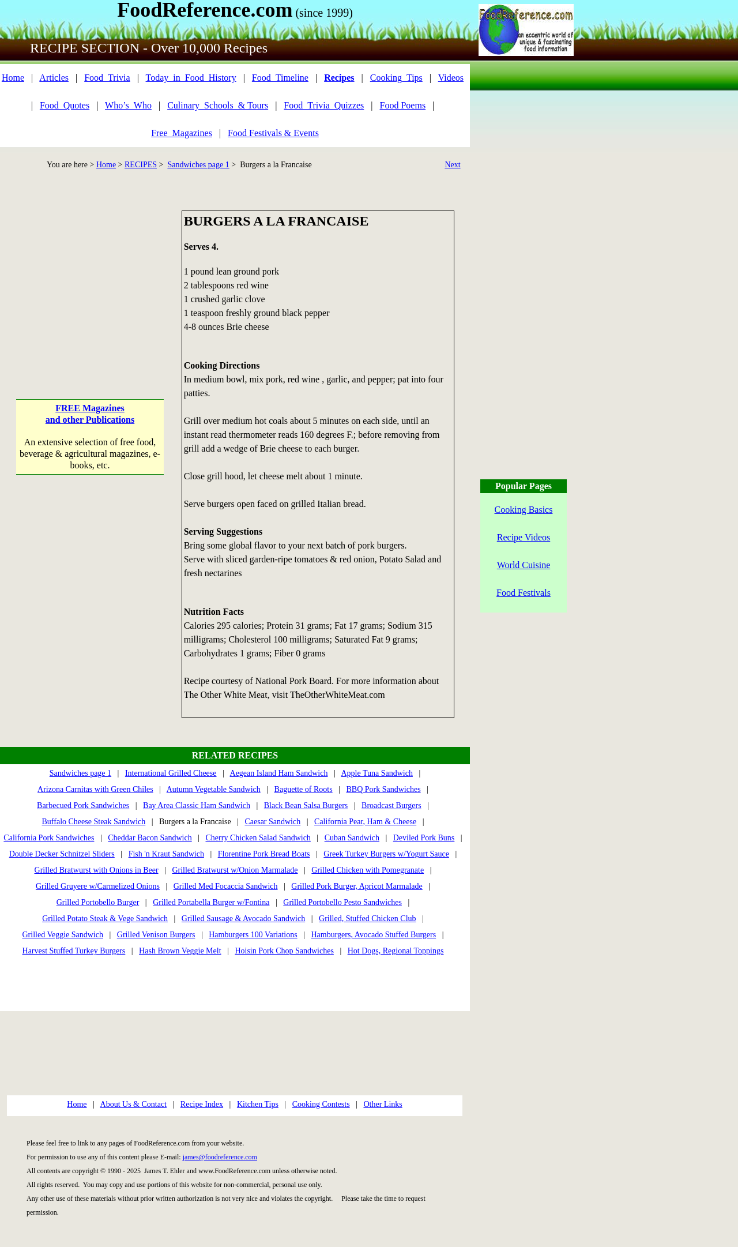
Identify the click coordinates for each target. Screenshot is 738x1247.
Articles (54, 77)
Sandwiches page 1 (198, 164)
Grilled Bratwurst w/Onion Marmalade (235, 870)
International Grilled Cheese (171, 773)
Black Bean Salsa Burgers (306, 805)
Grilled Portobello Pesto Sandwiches (342, 902)
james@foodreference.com (220, 1157)
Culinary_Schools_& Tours (217, 105)
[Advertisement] (90, 283)
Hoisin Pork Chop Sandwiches (284, 950)
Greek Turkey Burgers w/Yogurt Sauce (386, 854)
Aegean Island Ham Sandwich (279, 773)
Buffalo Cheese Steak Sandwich (94, 821)
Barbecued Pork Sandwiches (83, 805)
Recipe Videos (524, 537)
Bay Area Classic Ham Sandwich (196, 805)
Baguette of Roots (303, 789)
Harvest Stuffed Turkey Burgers (74, 950)
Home (13, 77)
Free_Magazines (181, 133)
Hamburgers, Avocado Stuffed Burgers (373, 934)
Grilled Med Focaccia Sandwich (226, 886)
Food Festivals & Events (273, 133)
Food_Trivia (107, 77)
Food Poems (403, 105)
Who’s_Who (128, 105)
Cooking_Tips (396, 77)
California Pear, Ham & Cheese (365, 821)
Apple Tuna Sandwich (376, 773)
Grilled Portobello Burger (98, 902)
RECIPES (141, 164)
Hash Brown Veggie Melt (180, 950)
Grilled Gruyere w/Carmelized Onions (98, 886)
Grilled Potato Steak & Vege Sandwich (105, 918)
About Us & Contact (133, 1104)
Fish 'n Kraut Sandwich (166, 854)
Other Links (382, 1104)
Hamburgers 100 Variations (253, 934)
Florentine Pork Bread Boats (264, 854)
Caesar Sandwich (272, 821)
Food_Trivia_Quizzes (324, 105)
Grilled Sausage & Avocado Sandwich (243, 918)
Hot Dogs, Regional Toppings (396, 950)
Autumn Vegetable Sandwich (214, 789)
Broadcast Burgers (391, 805)
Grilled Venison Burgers (156, 934)
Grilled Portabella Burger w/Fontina (211, 902)
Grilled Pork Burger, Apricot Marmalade (356, 886)
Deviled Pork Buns (424, 837)
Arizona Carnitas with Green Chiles (95, 789)
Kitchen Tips (257, 1104)
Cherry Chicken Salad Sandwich (258, 837)
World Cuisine (523, 565)
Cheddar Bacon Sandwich (149, 837)
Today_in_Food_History (191, 77)
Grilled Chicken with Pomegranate (367, 870)
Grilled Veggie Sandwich (62, 934)
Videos (451, 77)
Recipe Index (201, 1104)
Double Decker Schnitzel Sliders (62, 854)
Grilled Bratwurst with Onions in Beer (97, 870)
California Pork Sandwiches (48, 837)
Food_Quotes (64, 105)
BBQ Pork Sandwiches (384, 789)
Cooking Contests (321, 1104)
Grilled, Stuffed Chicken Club (367, 918)
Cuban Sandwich (352, 837)
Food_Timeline (280, 77)
